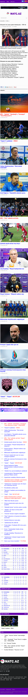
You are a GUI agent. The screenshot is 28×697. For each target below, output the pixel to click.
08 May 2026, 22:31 (4, 169)
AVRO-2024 (2, 679)
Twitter (22, 1)
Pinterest (27, 1)
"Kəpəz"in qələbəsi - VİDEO (7, 628)
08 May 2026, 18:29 (4, 398)
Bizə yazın (13, 1)
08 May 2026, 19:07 (4, 321)
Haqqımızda (2, 1)
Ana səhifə (2, 689)
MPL (6, 677)
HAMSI (25, 613)
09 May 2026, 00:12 (4, 117)
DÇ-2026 (23, 678)
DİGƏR (7, 679)
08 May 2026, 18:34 (4, 373)
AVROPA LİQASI (17, 678)
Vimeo (6, 671)
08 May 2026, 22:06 (4, 194)
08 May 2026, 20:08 (4, 245)
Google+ (25, 1)
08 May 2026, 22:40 (4, 142)
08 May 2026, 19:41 (4, 270)
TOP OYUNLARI (11, 677)
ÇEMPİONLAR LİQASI (8, 678)
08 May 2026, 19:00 (4, 346)
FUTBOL (15, 26)
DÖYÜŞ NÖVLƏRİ (19, 677)
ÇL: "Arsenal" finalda (10, 643)
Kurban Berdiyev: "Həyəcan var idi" (14, 649)
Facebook (24, 1)
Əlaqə (8, 1)
